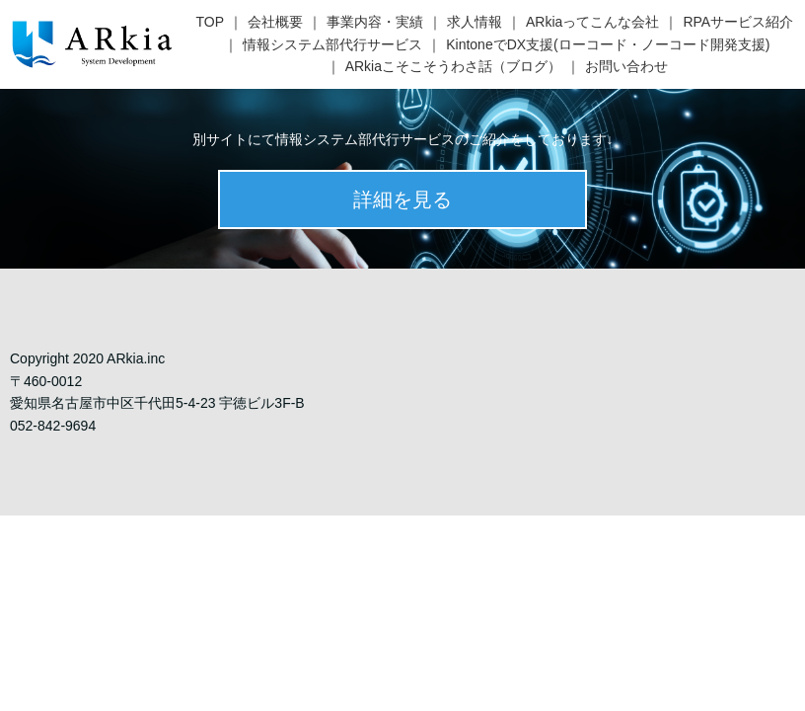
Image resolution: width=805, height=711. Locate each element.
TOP (210, 22)
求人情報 (474, 22)
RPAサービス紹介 (738, 22)
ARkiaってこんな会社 (592, 22)
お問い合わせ (626, 66)
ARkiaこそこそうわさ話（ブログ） (453, 66)
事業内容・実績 (375, 22)
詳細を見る (402, 199)
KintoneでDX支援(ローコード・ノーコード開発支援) (607, 44)
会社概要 (275, 22)
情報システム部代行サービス (332, 44)
